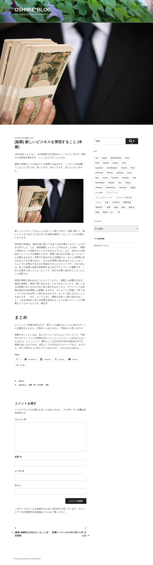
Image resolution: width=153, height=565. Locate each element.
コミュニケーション (104, 197)
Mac (97, 178)
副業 (30, 385)
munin (105, 178)
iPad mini (99, 173)
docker (115, 163)
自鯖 (116, 207)
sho (31, 138)
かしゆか (99, 192)
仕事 (106, 202)
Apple (104, 158)
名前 (18, 457)
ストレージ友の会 (123, 197)
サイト (18, 485)
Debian (106, 163)
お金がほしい (22, 385)
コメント (20, 419)
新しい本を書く (38, 385)
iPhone (110, 173)
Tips (119, 183)
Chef (97, 163)
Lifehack (119, 173)
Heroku (124, 168)
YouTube (122, 187)
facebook (99, 168)
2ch (96, 158)
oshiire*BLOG (33, 9)
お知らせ (21, 381)
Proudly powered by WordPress (27, 559)
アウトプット (112, 192)
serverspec (100, 183)
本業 (46, 385)
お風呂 (133, 187)
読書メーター (108, 212)
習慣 (108, 207)
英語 (123, 207)
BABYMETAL (116, 158)
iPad (133, 168)
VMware (98, 187)
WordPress (110, 187)
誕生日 (132, 207)
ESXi (124, 163)
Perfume (115, 178)
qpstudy (125, 178)
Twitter (128, 183)
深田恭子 (99, 207)
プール (98, 202)
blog (127, 158)
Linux (129, 173)
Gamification (112, 168)
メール (19, 471)
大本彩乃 (116, 202)
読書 (97, 212)
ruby (134, 178)
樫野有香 (127, 202)
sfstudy (111, 183)
